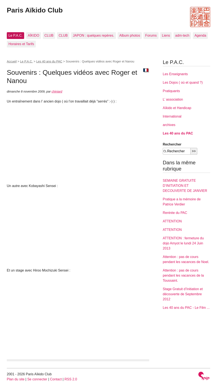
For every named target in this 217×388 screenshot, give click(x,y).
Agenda (200, 35)
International (172, 116)
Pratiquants (171, 91)
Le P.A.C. (15, 35)
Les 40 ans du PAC (49, 61)
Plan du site (16, 379)
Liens (166, 35)
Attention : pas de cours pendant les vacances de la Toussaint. (183, 275)
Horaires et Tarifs (21, 44)
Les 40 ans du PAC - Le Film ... (186, 307)
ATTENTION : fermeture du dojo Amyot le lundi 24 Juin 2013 (183, 243)
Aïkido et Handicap (177, 108)
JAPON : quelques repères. (93, 35)
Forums (151, 35)
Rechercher (172, 144)
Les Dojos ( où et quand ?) (183, 82)
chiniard (56, 91)
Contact (56, 379)
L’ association (173, 99)
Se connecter (37, 379)
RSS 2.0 (70, 379)
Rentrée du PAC (175, 213)
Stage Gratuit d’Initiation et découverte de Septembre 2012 (183, 294)
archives (169, 125)
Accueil (12, 61)
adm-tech (182, 35)
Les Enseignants (175, 74)
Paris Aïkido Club (35, 10)
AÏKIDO (33, 35)
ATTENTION (172, 221)
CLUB (49, 35)
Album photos (129, 35)
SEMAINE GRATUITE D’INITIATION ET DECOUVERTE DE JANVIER (185, 186)
